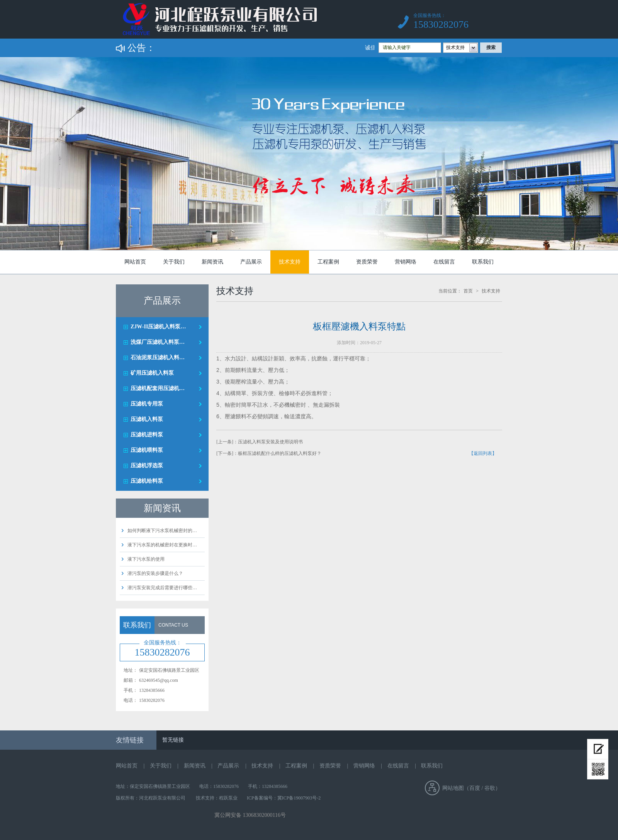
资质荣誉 (367, 262)
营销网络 (405, 262)
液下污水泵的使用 (146, 559)
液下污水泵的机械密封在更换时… (162, 545)
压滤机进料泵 (147, 435)
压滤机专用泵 (147, 404)
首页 (468, 291)
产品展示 (251, 262)
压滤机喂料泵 (147, 450)
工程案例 (328, 262)
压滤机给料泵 (147, 481)
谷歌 (489, 788)
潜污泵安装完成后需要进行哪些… (162, 587)
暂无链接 (173, 740)
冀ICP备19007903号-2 (299, 798)
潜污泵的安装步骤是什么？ (155, 573)
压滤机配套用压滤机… (158, 388)
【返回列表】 (483, 453)
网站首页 (135, 262)
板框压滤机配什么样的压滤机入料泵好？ (279, 453)
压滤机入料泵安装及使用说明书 (270, 442)
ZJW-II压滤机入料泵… (158, 327)
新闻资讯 (212, 262)
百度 (474, 788)
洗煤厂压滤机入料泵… (158, 342)
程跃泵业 (228, 798)
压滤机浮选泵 (147, 465)
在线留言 (444, 262)
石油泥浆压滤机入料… (158, 357)
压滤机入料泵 (147, 419)
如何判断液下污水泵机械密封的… (162, 530)
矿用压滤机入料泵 (152, 373)
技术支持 (290, 262)
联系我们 (483, 262)
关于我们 (174, 262)
